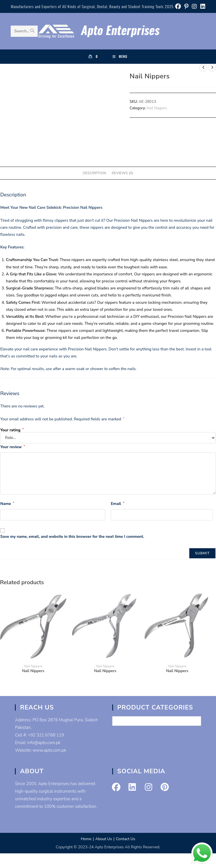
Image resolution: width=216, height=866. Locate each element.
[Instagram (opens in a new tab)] (194, 7)
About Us (103, 839)
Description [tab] (94, 173)
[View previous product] (203, 68)
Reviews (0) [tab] (122, 173)
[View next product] (212, 68)
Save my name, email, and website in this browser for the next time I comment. (72, 536)
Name (7, 503)
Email (117, 503)
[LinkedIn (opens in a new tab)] (202, 7)
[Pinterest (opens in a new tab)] (186, 7)
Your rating (12, 430)
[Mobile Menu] (120, 56)
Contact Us (125, 839)
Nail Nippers (157, 108)
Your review (12, 447)
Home (86, 839)
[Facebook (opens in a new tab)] (178, 7)
